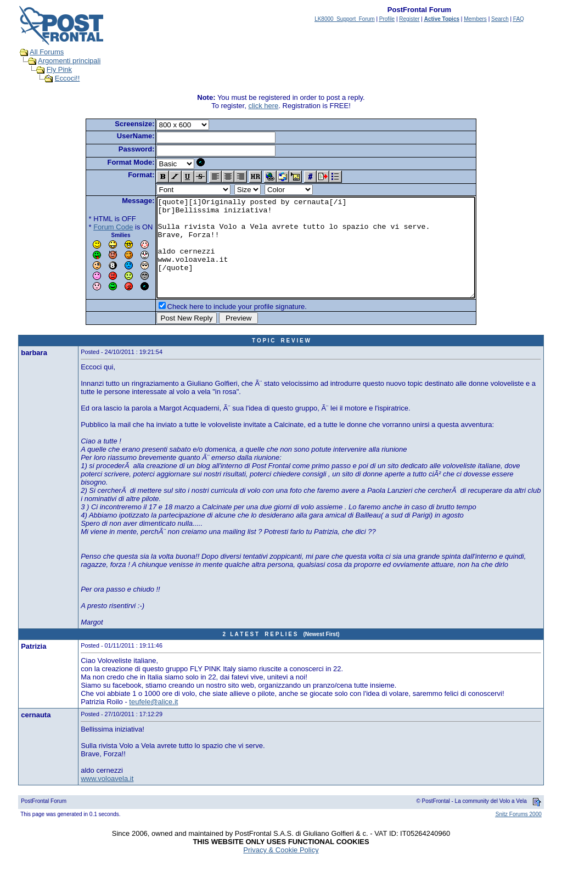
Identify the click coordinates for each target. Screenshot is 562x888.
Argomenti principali (69, 61)
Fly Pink (59, 69)
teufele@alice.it (153, 721)
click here (263, 106)
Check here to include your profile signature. (218, 326)
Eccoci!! (67, 78)
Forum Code (94, 227)
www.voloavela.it (107, 798)
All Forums (47, 52)
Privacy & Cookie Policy (280, 869)
